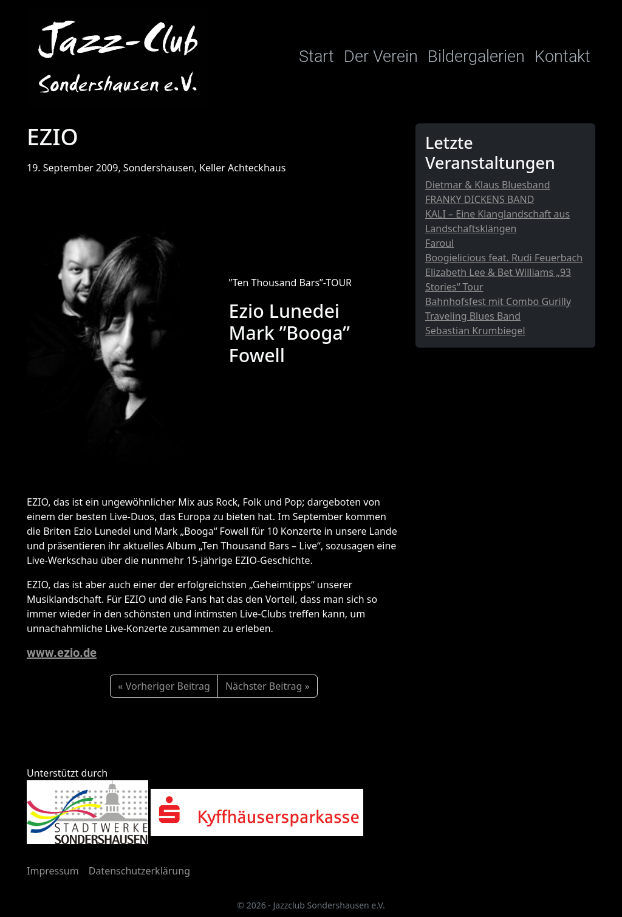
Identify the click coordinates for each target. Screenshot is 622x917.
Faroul (439, 243)
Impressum (53, 871)
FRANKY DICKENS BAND (479, 199)
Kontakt (562, 56)
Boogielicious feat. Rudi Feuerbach (504, 257)
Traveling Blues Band (473, 316)
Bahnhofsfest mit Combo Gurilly (498, 301)
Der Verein (381, 56)
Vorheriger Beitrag (168, 686)
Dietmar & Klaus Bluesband (487, 184)
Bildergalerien (476, 56)
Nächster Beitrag (263, 686)
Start (316, 56)
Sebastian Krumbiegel (475, 330)
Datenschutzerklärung (139, 871)
